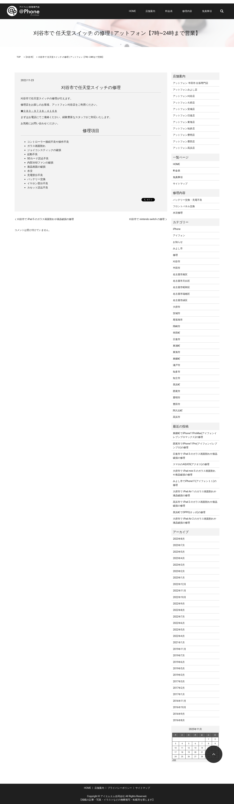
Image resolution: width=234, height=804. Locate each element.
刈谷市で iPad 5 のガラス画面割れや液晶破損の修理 (45, 219)
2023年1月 (179, 577)
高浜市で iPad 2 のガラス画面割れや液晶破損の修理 (195, 503)
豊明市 (176, 397)
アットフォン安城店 (184, 109)
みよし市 (178, 248)
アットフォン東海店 (184, 122)
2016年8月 (179, 720)
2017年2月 (179, 687)
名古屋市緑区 (180, 300)
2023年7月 (179, 545)
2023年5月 (179, 551)
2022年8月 (179, 610)
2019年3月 (179, 674)
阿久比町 (178, 410)
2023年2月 (179, 571)
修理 (175, 255)
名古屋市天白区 (181, 280)
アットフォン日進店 (184, 115)
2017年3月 (179, 681)
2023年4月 (179, 558)
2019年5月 (179, 668)
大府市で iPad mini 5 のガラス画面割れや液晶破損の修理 (194, 472)
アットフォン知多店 (184, 128)
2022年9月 (179, 603)
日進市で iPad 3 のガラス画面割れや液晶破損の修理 (195, 455)
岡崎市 (176, 326)
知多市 (176, 371)
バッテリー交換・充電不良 (187, 199)
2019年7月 (179, 655)
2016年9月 (179, 713)
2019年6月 (179, 662)
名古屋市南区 (180, 274)
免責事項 (209, 11)
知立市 (176, 378)
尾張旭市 (178, 319)
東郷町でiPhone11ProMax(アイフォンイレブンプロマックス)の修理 (195, 435)
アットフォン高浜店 (184, 147)
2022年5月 (179, 629)
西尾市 (176, 391)
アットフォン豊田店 (184, 141)
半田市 (176, 267)
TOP (19, 57)
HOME (145, 11)
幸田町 (176, 332)
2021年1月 (179, 642)
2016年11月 (179, 700)
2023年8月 (179, 538)
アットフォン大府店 (184, 102)
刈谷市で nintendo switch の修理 (147, 219)
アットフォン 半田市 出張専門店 (190, 83)
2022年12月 (179, 584)
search (222, 11)
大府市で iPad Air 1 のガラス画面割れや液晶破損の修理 (194, 493)
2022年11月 (179, 590)
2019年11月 (179, 649)
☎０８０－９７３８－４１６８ (39, 111)
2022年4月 (179, 636)
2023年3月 (179, 564)
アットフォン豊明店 (184, 134)
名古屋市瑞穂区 (181, 293)
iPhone (176, 229)
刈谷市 (29, 57)
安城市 (176, 313)
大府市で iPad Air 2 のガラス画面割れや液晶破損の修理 (194, 520)
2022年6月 (179, 623)
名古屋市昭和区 (181, 287)
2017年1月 (179, 694)
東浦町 (176, 345)
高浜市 (176, 417)
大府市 (176, 306)
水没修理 (178, 212)
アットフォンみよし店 (185, 89)
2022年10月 (179, 597)
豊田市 (176, 404)
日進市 (176, 339)
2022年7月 (179, 616)
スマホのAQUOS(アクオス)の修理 (191, 464)
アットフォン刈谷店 (184, 96)
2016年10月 (179, 707)
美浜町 (176, 384)
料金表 (176, 11)
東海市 (176, 352)
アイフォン (179, 235)
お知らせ (178, 242)
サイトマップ (180, 183)
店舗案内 (160, 11)
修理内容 (191, 11)
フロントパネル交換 (184, 206)
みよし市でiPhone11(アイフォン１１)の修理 (194, 483)
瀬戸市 (176, 365)
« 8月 (174, 760)
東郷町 (176, 358)
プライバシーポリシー (120, 787)
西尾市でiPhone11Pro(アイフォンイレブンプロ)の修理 (195, 445)
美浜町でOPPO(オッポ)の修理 (189, 512)
